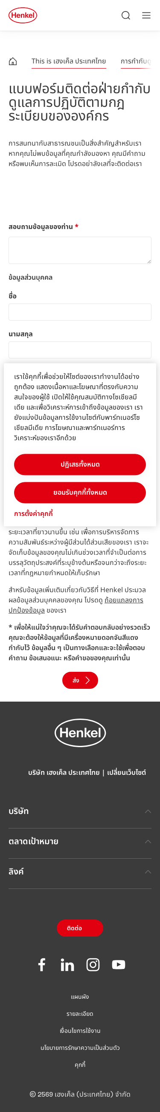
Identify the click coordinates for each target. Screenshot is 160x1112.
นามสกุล (21, 334)
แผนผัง (80, 997)
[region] (80, 444)
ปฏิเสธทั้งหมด (80, 464)
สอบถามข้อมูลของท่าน (44, 227)
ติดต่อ (74, 928)
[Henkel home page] (13, 62)
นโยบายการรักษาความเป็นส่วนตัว (80, 1048)
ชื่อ (13, 296)
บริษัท (80, 811)
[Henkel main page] (23, 15)
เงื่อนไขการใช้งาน (80, 1031)
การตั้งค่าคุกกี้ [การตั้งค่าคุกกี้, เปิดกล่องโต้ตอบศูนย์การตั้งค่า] (33, 514)
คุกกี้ (80, 1065)
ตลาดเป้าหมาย (80, 841)
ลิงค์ (80, 872)
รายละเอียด (80, 1014)
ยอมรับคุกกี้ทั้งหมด (80, 492)
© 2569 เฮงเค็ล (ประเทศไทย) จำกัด (80, 1094)
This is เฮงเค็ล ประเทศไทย (69, 61)
